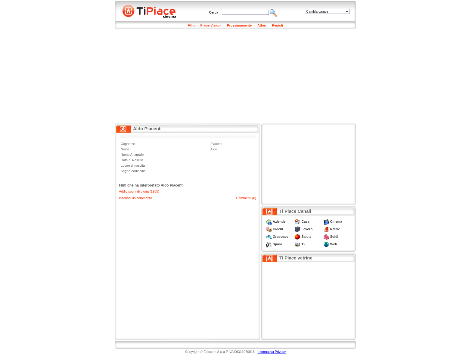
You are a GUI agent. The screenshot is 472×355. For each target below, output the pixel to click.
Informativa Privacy (272, 351)
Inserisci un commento (135, 198)
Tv (303, 244)
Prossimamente (239, 25)
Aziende (279, 221)
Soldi (334, 236)
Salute (306, 236)
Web (333, 244)
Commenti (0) (246, 198)
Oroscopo (280, 236)
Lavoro (306, 229)
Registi (277, 25)
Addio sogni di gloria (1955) (139, 191)
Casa (305, 221)
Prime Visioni (211, 25)
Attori (261, 25)
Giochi (278, 229)
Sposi (277, 244)
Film (191, 25)
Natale (335, 229)
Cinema (336, 221)
